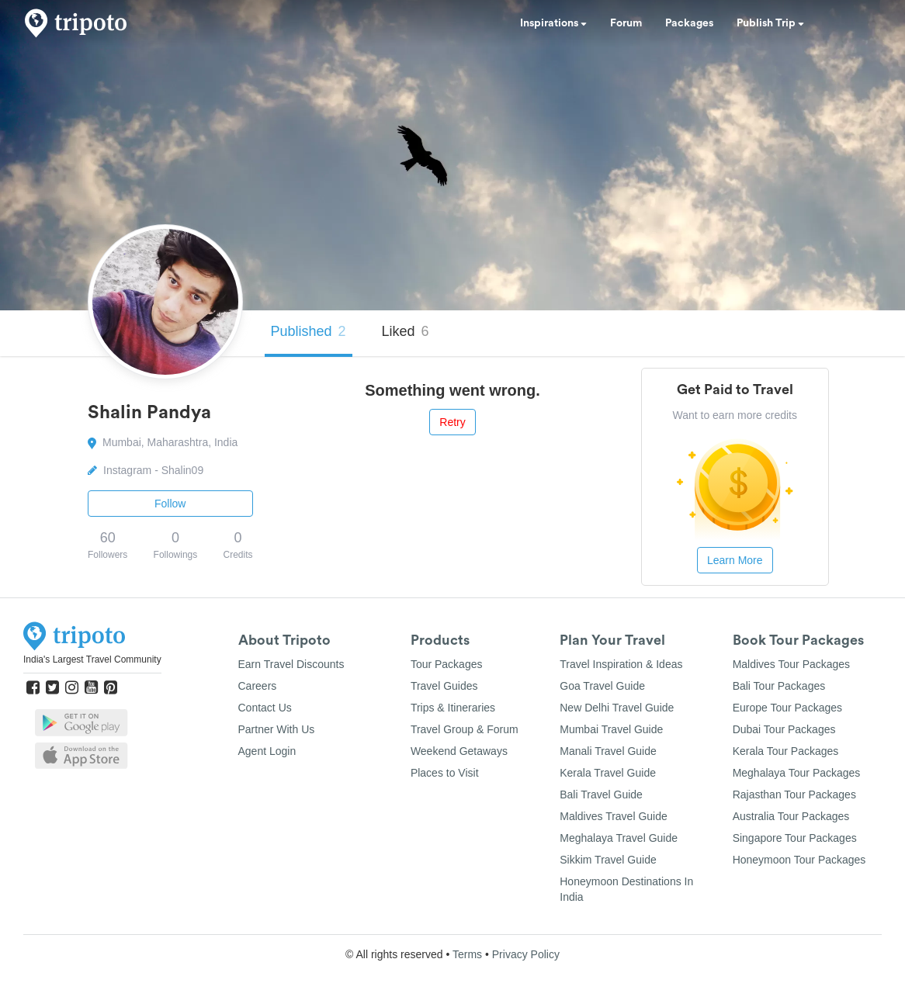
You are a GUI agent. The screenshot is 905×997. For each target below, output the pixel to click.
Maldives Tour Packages (791, 664)
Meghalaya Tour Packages (797, 773)
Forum (626, 23)
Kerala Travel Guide (608, 773)
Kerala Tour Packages (786, 751)
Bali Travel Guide (601, 794)
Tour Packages (447, 664)
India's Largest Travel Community (92, 659)
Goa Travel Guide (602, 686)
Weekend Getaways (459, 751)
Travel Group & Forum (464, 729)
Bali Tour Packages (779, 686)
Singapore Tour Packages (795, 838)
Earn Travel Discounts (291, 664)
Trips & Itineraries (453, 707)
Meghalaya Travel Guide (619, 838)
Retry (452, 422)
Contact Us (265, 707)
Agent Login (267, 751)
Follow (170, 503)
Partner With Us (276, 729)
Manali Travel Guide (608, 751)
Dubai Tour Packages (784, 729)
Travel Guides (444, 686)
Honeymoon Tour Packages (799, 859)
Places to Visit (445, 773)
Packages (689, 23)
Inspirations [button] (553, 23)
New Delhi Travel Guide (617, 707)
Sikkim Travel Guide (608, 859)
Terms (467, 954)
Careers (257, 686)
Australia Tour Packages (791, 816)
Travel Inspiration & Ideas (621, 664)
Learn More (735, 560)
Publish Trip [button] (770, 23)
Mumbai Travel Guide (611, 729)
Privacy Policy (526, 954)
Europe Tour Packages (787, 707)
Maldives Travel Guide (613, 816)
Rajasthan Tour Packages (794, 794)
